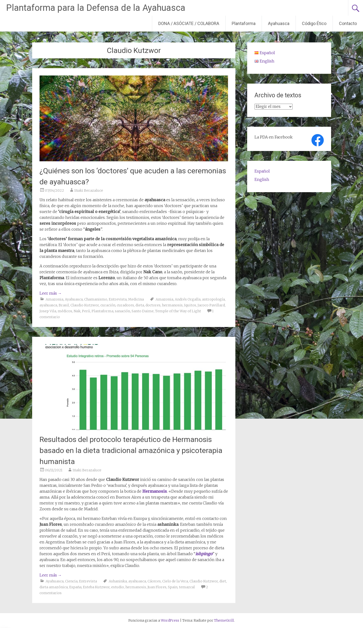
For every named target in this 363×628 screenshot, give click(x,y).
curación (107, 305)
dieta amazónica (54, 587)
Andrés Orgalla (188, 299)
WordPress (170, 620)
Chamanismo (95, 299)
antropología (213, 299)
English (262, 179)
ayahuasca (48, 305)
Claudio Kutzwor (84, 305)
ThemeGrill (224, 620)
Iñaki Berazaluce (88, 190)
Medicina (136, 299)
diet (222, 581)
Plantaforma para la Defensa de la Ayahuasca (95, 8)
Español (262, 171)
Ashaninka (118, 581)
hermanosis (172, 305)
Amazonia (54, 299)
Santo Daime (143, 311)
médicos (65, 311)
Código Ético (314, 23)
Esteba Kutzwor (96, 587)
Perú (86, 311)
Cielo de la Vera (175, 581)
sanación (122, 311)
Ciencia (71, 581)
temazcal (187, 587)
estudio (117, 587)
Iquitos (190, 305)
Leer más (51, 293)
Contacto (348, 23)
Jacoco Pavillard (211, 305)
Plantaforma (243, 23)
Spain (172, 587)
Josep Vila (48, 311)
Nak (77, 311)
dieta (139, 305)
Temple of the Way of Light (178, 311)
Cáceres (154, 581)
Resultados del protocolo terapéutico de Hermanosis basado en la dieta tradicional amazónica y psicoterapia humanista (131, 450)
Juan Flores (157, 587)
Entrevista (118, 299)
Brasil (64, 305)
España (75, 587)
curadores (125, 305)
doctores (153, 305)
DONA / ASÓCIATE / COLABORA (188, 23)
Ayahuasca (278, 23)
